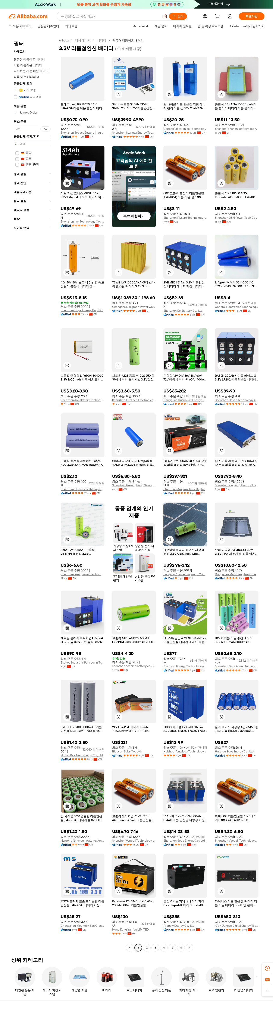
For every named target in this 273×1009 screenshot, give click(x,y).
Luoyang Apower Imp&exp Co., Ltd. (185, 574)
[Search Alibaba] (110, 16)
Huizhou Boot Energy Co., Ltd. (234, 751)
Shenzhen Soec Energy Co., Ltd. (184, 840)
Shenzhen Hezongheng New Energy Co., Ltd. (134, 485)
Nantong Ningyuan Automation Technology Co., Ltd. (82, 840)
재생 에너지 (83, 40)
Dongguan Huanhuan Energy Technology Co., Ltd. (185, 400)
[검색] (178, 16)
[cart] (218, 17)
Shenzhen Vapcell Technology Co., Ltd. (134, 840)
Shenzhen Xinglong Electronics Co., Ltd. (237, 485)
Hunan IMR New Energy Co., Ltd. (82, 755)
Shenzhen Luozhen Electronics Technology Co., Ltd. (134, 400)
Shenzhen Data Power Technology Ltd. (237, 666)
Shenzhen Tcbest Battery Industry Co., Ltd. (82, 132)
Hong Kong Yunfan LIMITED (130, 929)
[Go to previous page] (130, 947)
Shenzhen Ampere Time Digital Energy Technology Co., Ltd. (185, 489)
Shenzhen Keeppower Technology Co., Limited (82, 574)
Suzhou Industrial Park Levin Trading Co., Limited (82, 662)
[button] (164, 16)
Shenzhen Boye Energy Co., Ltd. (82, 310)
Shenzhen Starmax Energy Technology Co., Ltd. (134, 132)
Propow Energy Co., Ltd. (179, 925)
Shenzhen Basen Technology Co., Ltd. (237, 400)
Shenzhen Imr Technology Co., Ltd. (82, 221)
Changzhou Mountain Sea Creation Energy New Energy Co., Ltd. (82, 925)
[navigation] (32, 494)
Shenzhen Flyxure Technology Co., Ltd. (185, 217)
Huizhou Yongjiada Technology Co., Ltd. (185, 751)
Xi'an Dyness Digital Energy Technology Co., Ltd (237, 925)
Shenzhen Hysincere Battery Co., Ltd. (82, 489)
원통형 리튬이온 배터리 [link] (128, 40)
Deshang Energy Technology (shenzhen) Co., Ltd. (185, 666)
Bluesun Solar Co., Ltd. (127, 751)
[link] (267, 968)
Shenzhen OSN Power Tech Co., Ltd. (237, 217)
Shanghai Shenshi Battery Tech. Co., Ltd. (237, 128)
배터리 (101, 40)
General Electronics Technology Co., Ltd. (185, 128)
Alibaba (64, 40)
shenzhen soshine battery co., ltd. (134, 666)
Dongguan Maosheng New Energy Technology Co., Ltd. (237, 574)
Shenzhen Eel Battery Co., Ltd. (183, 310)
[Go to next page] (189, 947)
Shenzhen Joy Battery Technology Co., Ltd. (82, 400)
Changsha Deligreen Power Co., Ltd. (134, 306)
